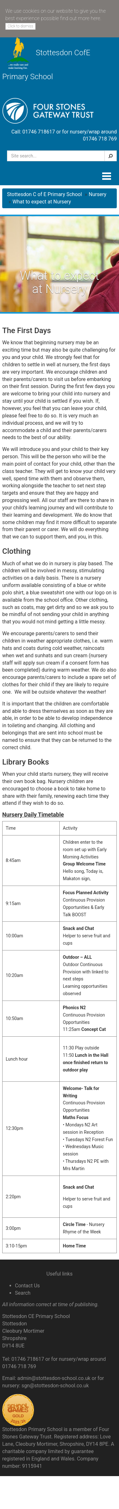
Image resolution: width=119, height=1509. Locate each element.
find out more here (80, 18)
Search (22, 1293)
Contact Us (27, 1286)
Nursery (98, 194)
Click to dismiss (20, 26)
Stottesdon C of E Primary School (44, 194)
